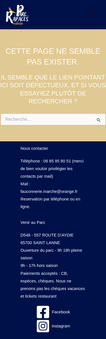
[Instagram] (53, 326)
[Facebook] (53, 312)
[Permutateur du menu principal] (94, 15)
